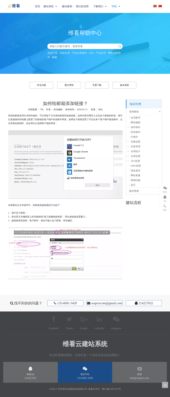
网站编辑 (135, 122)
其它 (133, 185)
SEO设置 (135, 161)
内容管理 (135, 146)
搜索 (119, 46)
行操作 (134, 137)
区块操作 (135, 132)
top (165, 385)
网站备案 (135, 175)
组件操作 (135, 127)
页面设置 (135, 141)
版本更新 (124, 85)
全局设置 (135, 156)
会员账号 (135, 117)
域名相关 (135, 170)
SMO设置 (136, 165)
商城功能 (135, 180)
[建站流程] (128, 208)
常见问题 (41, 85)
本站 (100, 109)
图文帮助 (69, 85)
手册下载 (96, 85)
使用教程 (134, 111)
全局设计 (135, 151)
